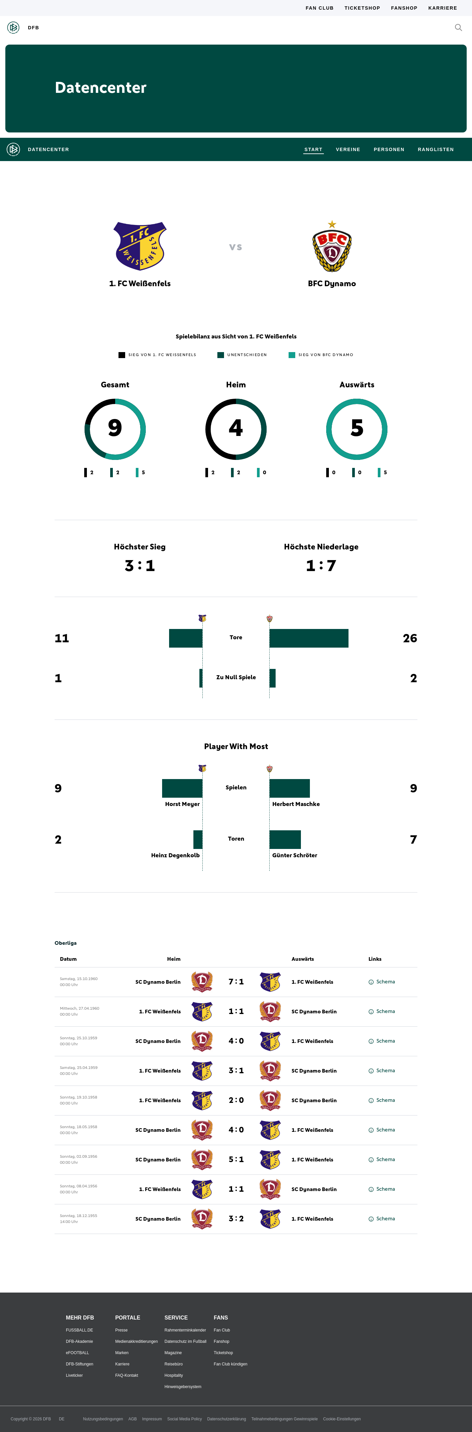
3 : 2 (236, 1219)
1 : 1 (236, 1012)
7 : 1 (236, 982)
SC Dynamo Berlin (158, 982)
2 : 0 (236, 1101)
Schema (381, 982)
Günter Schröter (294, 856)
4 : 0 (236, 1041)
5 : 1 (236, 1160)
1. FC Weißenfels (312, 982)
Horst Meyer (182, 804)
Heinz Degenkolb (175, 856)
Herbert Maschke (296, 804)
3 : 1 (236, 1071)
